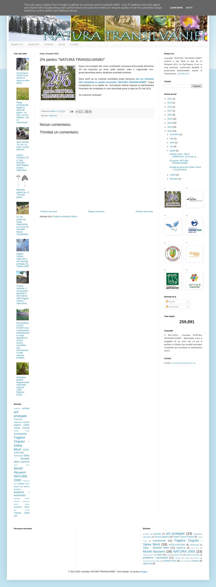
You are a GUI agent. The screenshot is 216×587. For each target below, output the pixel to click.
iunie (172, 142)
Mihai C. (54, 111)
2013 (170, 127)
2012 (170, 131)
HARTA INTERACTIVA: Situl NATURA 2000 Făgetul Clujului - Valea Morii (22, 162)
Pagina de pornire (96, 211)
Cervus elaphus (162, 537)
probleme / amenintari (21, 494)
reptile (27, 498)
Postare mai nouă (49, 211)
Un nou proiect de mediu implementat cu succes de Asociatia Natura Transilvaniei (22, 225)
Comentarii (172, 307)
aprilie (173, 150)
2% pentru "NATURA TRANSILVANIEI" (178, 161)
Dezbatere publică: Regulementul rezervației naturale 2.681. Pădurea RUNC (22, 386)
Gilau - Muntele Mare (21, 458)
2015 (170, 119)
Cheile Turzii (21, 431)
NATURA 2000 (184, 551)
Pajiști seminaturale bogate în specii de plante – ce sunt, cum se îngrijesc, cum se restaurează (22, 112)
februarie (174, 179)
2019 (170, 103)
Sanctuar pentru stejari (151, 561)
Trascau (17, 513)
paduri (21, 483)
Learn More (176, 8)
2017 (170, 111)
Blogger (143, 571)
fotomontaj (18, 456)
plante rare (18, 486)
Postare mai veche (144, 211)
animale (25, 408)
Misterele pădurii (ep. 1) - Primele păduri (22, 193)
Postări (170, 301)
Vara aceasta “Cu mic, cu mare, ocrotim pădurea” (22, 146)
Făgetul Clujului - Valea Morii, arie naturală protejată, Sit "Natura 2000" (22, 260)
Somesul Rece (21, 507)
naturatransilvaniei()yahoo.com (184, 363)
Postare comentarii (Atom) (65, 216)
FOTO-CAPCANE (177, 545)
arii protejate (175, 533)
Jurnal (61, 44)
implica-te (53, 115)
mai (172, 146)
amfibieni (17, 408)
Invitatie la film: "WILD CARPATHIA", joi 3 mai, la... (183, 155)
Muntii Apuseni (154, 551)
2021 (170, 99)
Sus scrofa (21, 510)
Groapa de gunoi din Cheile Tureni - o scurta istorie (185, 168)
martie (173, 175)
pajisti (27, 484)
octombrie (175, 134)
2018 (170, 107)
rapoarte (17, 498)
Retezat (17, 501)
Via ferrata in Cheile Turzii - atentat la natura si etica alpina (22, 78)
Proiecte (48, 44)
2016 (170, 115)
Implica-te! (33, 44)
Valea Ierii (147, 563)
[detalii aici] (183, 73)
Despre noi (17, 44)
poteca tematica (192, 555)
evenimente (20, 433)
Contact (74, 44)
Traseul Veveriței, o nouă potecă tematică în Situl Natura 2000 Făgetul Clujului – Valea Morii (22, 295)
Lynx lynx (21, 465)
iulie (172, 138)
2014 (170, 123)
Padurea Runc (148, 555)
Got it (189, 8)
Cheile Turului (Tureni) (183, 537)
